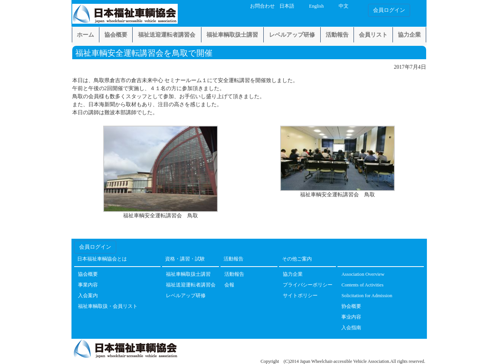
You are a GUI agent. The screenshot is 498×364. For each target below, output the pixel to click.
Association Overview (362, 274)
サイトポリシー (300, 295)
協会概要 (115, 35)
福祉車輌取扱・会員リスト (108, 306)
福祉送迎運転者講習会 (166, 35)
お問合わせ (262, 6)
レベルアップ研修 (292, 35)
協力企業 (409, 35)
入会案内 (88, 295)
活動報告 (337, 35)
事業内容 (88, 285)
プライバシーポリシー (308, 285)
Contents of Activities (362, 285)
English (316, 6)
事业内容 (351, 317)
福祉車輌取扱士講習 (232, 35)
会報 (229, 285)
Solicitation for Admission (366, 295)
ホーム (85, 35)
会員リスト (373, 35)
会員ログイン (389, 10)
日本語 (286, 6)
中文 (344, 6)
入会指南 (351, 327)
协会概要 (351, 306)
